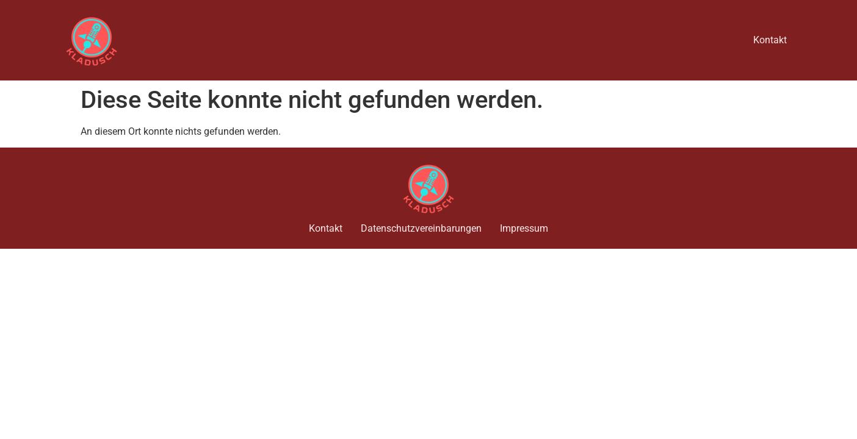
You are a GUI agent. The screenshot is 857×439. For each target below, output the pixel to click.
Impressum (524, 228)
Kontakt (770, 40)
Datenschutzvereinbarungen (421, 228)
